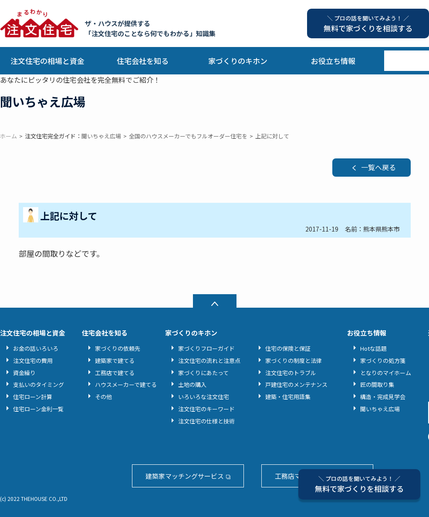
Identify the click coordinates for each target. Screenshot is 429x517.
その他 (103, 397)
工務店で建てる (115, 373)
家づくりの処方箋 (382, 360)
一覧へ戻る (378, 167)
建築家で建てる (115, 360)
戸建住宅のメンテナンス (296, 384)
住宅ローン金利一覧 (38, 409)
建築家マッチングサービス (184, 475)
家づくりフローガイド (206, 348)
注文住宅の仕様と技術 (206, 421)
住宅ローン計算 (32, 397)
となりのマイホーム (385, 373)
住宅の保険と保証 (288, 348)
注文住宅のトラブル (290, 373)
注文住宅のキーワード (206, 409)
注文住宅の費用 (33, 360)
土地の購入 (192, 384)
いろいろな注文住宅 (203, 397)
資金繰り (24, 373)
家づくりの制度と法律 (293, 360)
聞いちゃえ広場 (380, 409)
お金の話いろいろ (35, 348)
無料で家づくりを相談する (359, 484)
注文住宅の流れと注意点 (209, 360)
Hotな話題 (373, 348)
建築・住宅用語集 (288, 397)
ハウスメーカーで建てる (126, 384)
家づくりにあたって (203, 373)
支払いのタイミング (38, 384)
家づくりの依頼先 (117, 348)
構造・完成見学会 (382, 397)
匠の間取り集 (377, 384)
